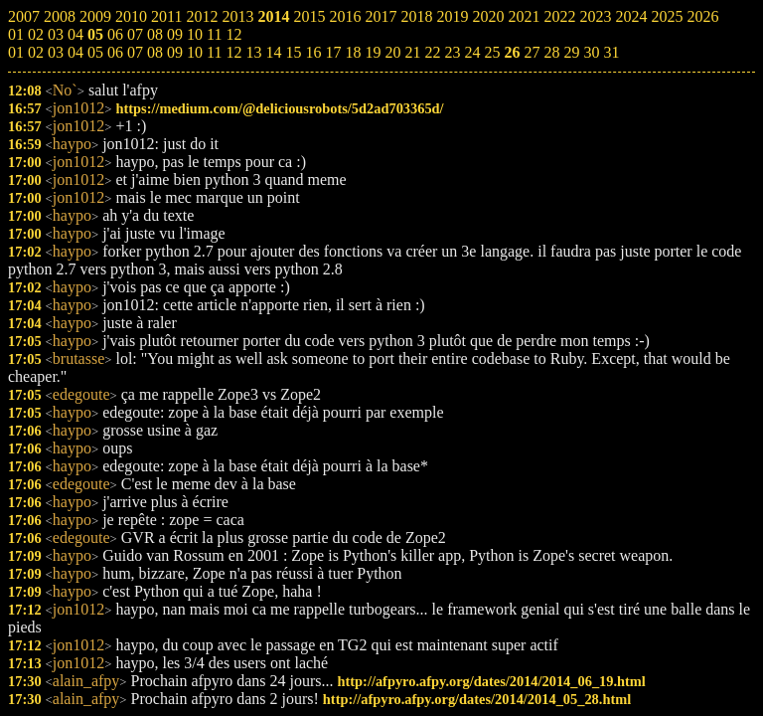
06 (115, 52)
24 (472, 52)
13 (253, 52)
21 (412, 52)
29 (571, 52)
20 (392, 52)
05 (95, 52)
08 (155, 52)
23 (452, 52)
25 (492, 52)
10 (195, 52)
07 (135, 52)
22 (432, 52)
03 (56, 52)
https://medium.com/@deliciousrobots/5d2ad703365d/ (279, 108)
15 (293, 52)
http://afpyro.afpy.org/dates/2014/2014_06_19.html (492, 681)
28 (551, 52)
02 (36, 52)
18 (353, 52)
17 (333, 52)
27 (531, 52)
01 (16, 52)
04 (75, 52)
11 (214, 52)
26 (512, 52)
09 (175, 52)
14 (273, 52)
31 (611, 52)
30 (591, 52)
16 (313, 52)
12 (233, 52)
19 (373, 52)
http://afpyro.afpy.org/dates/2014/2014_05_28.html (477, 699)
